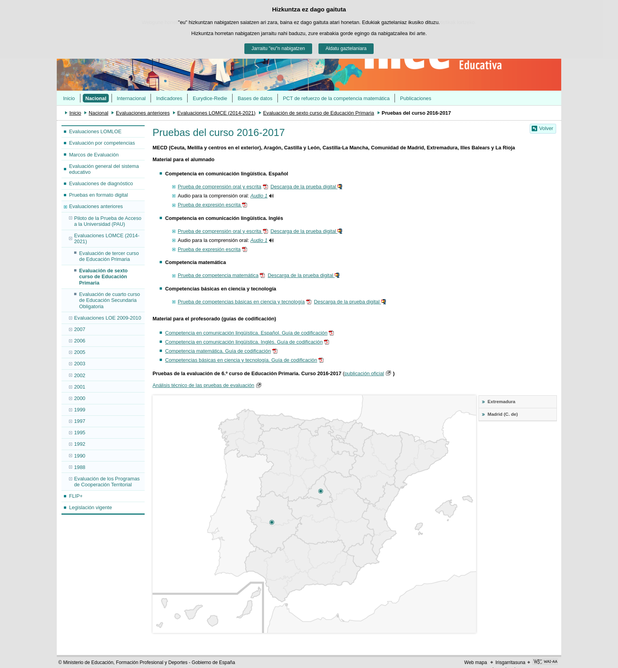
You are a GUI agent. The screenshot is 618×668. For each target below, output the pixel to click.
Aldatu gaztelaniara (346, 48)
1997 (79, 421)
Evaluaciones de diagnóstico (101, 183)
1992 (79, 444)
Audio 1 (258, 196)
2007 (79, 329)
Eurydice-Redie (210, 98)
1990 (79, 456)
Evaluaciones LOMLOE (95, 131)
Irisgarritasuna (510, 662)
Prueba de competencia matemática (218, 275)
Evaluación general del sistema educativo (104, 169)
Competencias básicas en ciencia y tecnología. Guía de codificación (241, 360)
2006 (79, 341)
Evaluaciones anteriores (143, 113)
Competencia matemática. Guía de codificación (218, 351)
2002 (79, 375)
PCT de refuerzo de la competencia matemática (336, 98)
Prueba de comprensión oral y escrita (219, 187)
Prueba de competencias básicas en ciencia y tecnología (241, 302)
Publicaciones (415, 98)
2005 (79, 352)
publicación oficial (364, 373)
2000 (79, 398)
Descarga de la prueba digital (303, 187)
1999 (79, 410)
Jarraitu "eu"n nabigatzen (278, 48)
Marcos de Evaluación (94, 155)
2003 (79, 364)
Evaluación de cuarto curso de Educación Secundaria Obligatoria (109, 300)
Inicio (69, 98)
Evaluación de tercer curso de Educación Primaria (109, 256)
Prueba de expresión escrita (210, 205)
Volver (546, 128)
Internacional (131, 98)
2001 (79, 387)
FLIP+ (76, 496)
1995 (79, 432)
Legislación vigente (90, 507)
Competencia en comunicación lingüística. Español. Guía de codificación (246, 333)
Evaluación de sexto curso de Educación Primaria (318, 113)
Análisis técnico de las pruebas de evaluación (203, 385)
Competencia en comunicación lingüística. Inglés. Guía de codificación (244, 342)
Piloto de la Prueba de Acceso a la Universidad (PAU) (107, 221)
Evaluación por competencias (102, 143)
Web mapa (475, 662)
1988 (79, 467)
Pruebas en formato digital (98, 195)
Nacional (95, 98)
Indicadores (169, 98)
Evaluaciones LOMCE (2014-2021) (216, 113)
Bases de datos (255, 98)
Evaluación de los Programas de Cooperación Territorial (107, 482)
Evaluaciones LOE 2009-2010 (107, 318)
